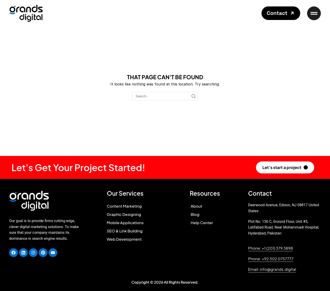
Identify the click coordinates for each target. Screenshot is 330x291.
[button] (280, 13)
